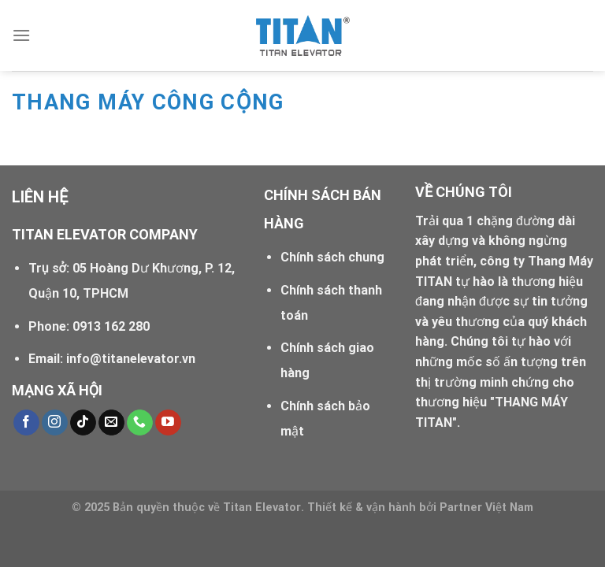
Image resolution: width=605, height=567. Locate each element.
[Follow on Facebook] (26, 423)
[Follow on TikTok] (83, 423)
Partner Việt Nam (486, 507)
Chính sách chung (332, 257)
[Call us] (140, 423)
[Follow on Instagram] (55, 423)
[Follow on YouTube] (168, 423)
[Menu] (21, 35)
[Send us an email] (111, 423)
